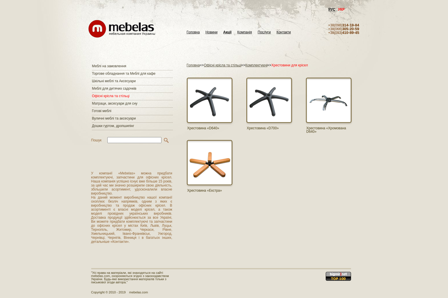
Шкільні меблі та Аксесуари (114, 81)
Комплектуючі (256, 65)
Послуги (264, 32)
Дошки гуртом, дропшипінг (113, 126)
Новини (211, 32)
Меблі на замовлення (109, 66)
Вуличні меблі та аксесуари (114, 118)
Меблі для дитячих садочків (114, 88)
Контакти (284, 32)
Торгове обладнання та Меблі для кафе (124, 74)
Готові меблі (101, 111)
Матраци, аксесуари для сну (115, 103)
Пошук (96, 140)
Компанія (244, 32)
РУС (332, 9)
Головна (193, 32)
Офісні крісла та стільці (110, 96)
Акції (227, 32)
